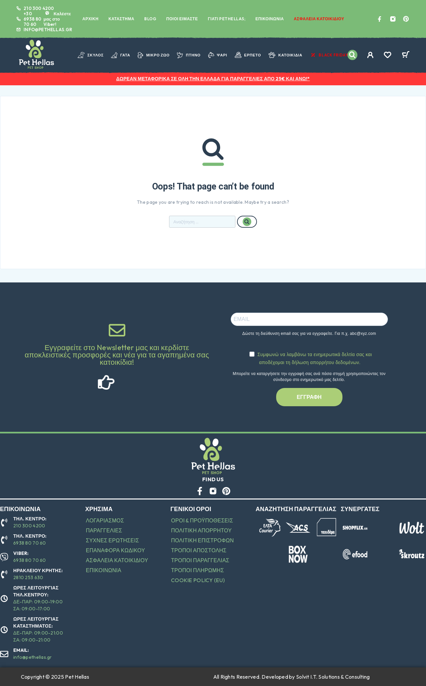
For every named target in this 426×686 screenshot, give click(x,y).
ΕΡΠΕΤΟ (248, 55)
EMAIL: (21, 650)
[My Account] (370, 54)
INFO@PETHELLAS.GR (48, 29)
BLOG (150, 18)
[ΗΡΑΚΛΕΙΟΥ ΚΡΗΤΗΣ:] (4, 574)
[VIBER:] (4, 557)
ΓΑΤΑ (120, 55)
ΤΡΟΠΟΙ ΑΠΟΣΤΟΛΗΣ (198, 550)
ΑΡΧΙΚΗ (91, 18)
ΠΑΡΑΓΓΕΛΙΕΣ (104, 530)
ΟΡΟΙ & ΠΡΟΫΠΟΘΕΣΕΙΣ (202, 520)
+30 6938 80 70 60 (32, 19)
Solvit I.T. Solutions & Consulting (333, 676)
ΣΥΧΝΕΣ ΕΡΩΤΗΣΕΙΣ (112, 540)
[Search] (352, 55)
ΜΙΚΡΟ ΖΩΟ (153, 55)
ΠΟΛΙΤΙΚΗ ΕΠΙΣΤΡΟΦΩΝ (202, 540)
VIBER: (21, 553)
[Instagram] (392, 19)
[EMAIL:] (4, 654)
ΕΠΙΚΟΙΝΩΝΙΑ (270, 18)
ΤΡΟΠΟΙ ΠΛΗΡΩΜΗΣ (197, 570)
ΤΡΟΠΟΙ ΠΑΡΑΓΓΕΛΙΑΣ (200, 560)
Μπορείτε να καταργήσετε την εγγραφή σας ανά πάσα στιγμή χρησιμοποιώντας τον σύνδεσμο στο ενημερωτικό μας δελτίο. (309, 376)
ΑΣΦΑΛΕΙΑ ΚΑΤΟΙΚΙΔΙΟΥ (319, 18)
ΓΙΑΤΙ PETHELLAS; (227, 18)
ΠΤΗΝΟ (189, 55)
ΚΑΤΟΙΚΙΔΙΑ (285, 55)
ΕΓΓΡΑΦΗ (309, 397)
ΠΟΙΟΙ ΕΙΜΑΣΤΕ (182, 18)
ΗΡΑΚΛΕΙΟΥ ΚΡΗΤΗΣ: (38, 570)
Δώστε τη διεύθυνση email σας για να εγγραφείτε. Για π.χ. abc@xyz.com (309, 333)
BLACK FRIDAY (329, 55)
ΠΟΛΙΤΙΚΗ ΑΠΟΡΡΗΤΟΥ (201, 530)
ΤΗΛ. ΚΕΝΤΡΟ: (30, 519)
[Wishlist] (387, 55)
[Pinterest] (406, 19)
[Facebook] (379, 19)
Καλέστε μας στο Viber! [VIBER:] (57, 19)
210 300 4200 (39, 8)
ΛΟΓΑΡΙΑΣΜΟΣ (105, 520)
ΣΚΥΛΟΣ (90, 55)
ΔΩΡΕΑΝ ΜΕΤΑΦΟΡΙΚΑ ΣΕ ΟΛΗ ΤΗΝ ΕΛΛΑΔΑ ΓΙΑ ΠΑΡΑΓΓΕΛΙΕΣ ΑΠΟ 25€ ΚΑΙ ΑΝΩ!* (213, 79)
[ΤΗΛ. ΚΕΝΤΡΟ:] (4, 522)
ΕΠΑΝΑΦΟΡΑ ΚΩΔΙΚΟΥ (115, 550)
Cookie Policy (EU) (198, 580)
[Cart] (405, 55)
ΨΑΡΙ (217, 55)
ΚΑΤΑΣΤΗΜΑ (121, 18)
